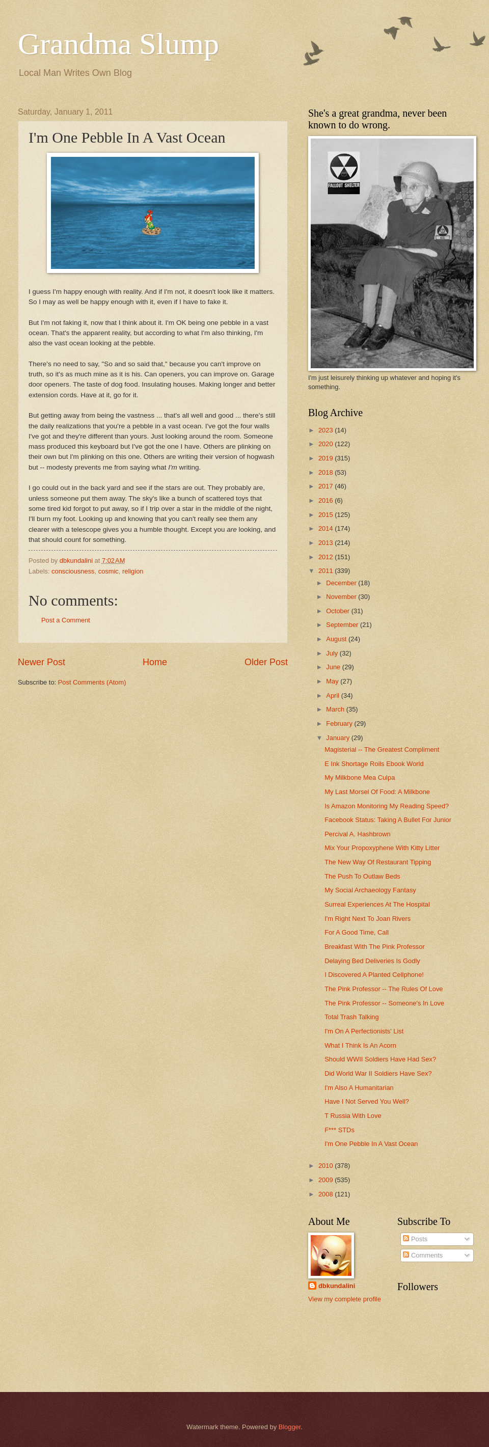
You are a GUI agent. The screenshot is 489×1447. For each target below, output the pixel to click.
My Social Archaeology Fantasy (370, 890)
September (343, 625)
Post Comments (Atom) (92, 682)
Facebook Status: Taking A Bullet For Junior (387, 820)
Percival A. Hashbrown (357, 834)
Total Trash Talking (351, 1017)
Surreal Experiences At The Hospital (377, 904)
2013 (326, 543)
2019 (326, 458)
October (338, 611)
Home (155, 662)
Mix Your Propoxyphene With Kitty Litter (382, 848)
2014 (326, 528)
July (332, 653)
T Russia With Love (352, 1116)
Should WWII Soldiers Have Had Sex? (380, 1059)
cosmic (108, 571)
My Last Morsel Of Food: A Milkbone (377, 792)
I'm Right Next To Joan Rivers (367, 918)
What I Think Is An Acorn (360, 1045)
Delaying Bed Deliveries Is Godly (372, 961)
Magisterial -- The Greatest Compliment (381, 749)
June (334, 667)
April (333, 695)
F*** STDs (339, 1130)
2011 (326, 571)
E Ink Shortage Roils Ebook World (373, 764)
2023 (326, 430)
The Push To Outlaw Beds (362, 876)
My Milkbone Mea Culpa (359, 777)
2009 (326, 1180)
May (333, 681)
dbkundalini (336, 1286)
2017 (326, 486)
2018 (326, 472)
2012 (326, 557)
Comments (423, 1255)
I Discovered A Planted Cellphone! (374, 974)
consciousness (72, 571)
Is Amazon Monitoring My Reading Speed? (386, 806)
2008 (326, 1194)
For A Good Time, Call (356, 932)
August (337, 639)
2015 (326, 514)
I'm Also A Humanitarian (359, 1087)
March (336, 709)
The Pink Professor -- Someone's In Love (384, 1003)
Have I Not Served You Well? (366, 1101)
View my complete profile (344, 1299)
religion (133, 571)
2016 (326, 500)
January (338, 738)
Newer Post (41, 662)
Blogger (290, 1427)
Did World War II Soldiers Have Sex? (377, 1073)
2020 (326, 444)
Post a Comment (65, 620)
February (340, 723)
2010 (326, 1165)
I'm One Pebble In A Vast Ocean (371, 1144)
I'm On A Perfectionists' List (363, 1031)
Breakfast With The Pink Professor (374, 946)
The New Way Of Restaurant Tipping (377, 862)
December (342, 583)
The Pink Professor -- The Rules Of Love (383, 989)
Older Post (266, 662)
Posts (415, 1239)
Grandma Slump (118, 44)
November (342, 596)
